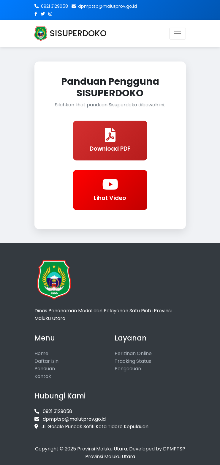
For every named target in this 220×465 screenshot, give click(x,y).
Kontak (42, 376)
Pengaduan (128, 368)
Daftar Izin (46, 361)
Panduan (44, 368)
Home (41, 353)
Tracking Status (133, 361)
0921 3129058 (51, 6)
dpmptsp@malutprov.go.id (104, 6)
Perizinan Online (133, 353)
